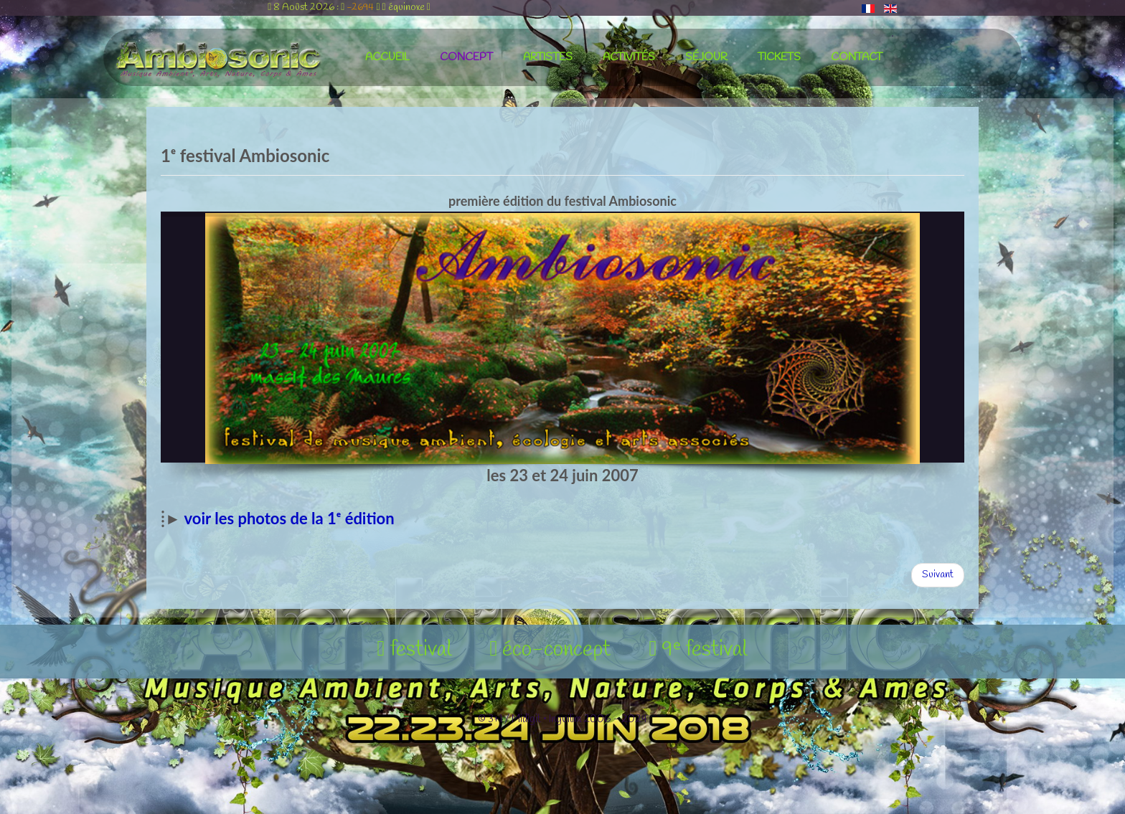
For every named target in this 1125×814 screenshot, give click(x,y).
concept (466, 57)
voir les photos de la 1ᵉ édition (289, 518)
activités (629, 57)
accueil (387, 57)
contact (856, 57)
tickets (779, 57)
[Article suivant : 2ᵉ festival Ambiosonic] (937, 575)
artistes (548, 57)
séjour (706, 57)
